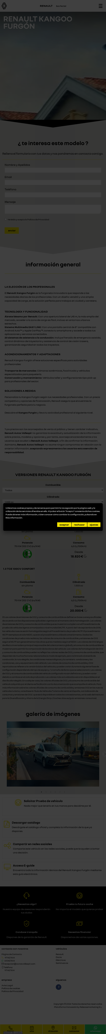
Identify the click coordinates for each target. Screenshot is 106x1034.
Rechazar (79, 524)
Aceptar (64, 524)
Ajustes (94, 524)
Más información (14, 517)
